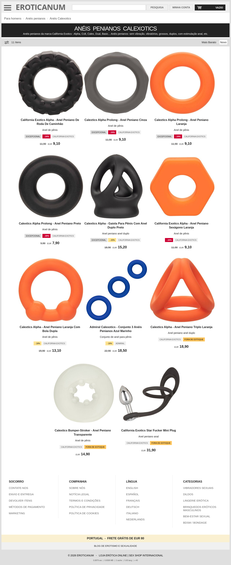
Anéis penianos (35, 18)
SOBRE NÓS (77, 487)
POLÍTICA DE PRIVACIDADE (87, 506)
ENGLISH (132, 487)
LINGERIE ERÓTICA (196, 500)
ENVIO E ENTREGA (21, 494)
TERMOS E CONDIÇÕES (84, 500)
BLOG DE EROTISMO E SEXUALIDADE (115, 546)
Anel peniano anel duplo (115, 233)
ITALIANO (132, 513)
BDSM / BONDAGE (195, 522)
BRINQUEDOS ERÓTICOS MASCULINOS (199, 508)
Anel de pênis (50, 130)
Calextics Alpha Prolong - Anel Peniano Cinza (115, 119)
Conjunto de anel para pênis (115, 336)
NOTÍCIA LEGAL (79, 494)
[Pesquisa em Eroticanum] (109, 7)
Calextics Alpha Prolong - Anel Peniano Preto (50, 223)
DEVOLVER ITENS (20, 500)
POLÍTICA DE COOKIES (84, 513)
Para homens (12, 18)
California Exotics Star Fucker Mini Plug (148, 430)
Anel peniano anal (148, 436)
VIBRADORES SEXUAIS (198, 487)
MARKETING (17, 513)
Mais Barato (209, 42)
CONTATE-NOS (18, 487)
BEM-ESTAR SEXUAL (196, 516)
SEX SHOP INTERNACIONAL (146, 555)
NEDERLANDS (135, 519)
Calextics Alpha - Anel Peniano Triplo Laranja (181, 327)
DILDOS (188, 494)
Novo (223, 42)
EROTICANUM (41, 7)
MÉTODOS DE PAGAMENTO (27, 506)
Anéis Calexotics (60, 18)
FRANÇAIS (133, 500)
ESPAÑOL (132, 494)
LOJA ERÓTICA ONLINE (113, 555)
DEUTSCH (132, 506)
